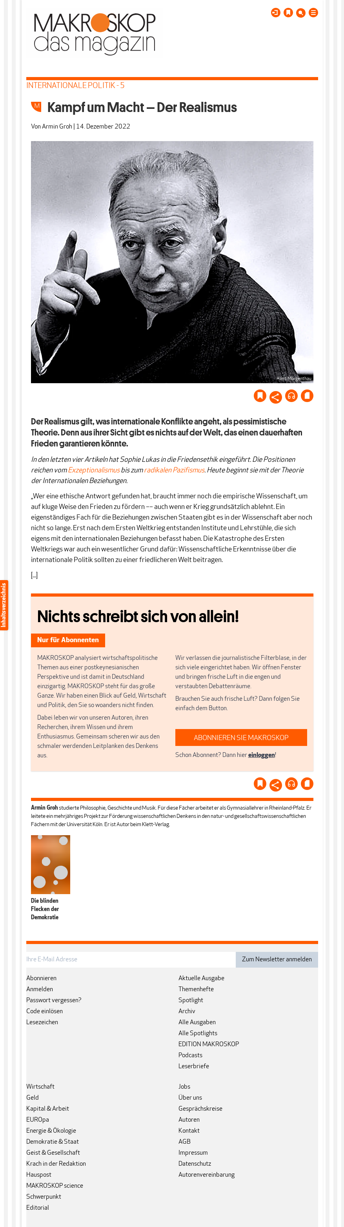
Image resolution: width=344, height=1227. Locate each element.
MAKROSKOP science (54, 1186)
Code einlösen (44, 1011)
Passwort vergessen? (54, 1000)
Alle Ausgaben (197, 1022)
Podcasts (190, 1056)
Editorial (37, 1208)
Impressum (193, 1153)
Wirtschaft (40, 1087)
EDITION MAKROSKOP (208, 1044)
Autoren (189, 1120)
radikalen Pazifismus (174, 470)
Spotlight (190, 1000)
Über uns (190, 1098)
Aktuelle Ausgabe (201, 978)
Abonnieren (41, 978)
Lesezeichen (42, 1022)
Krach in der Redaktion (56, 1164)
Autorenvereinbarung (206, 1175)
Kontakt (189, 1131)
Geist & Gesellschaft (53, 1153)
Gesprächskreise (200, 1109)
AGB (184, 1142)
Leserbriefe (193, 1067)
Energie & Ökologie (51, 1131)
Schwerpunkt (43, 1197)
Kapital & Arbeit (47, 1109)
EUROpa (37, 1120)
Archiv (186, 1011)
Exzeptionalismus (94, 470)
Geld (32, 1098)
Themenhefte (196, 989)
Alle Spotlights (197, 1033)
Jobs (184, 1087)
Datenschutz (194, 1164)
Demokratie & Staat (52, 1142)
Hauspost (38, 1175)
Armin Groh (57, 127)
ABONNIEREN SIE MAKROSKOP (241, 738)
